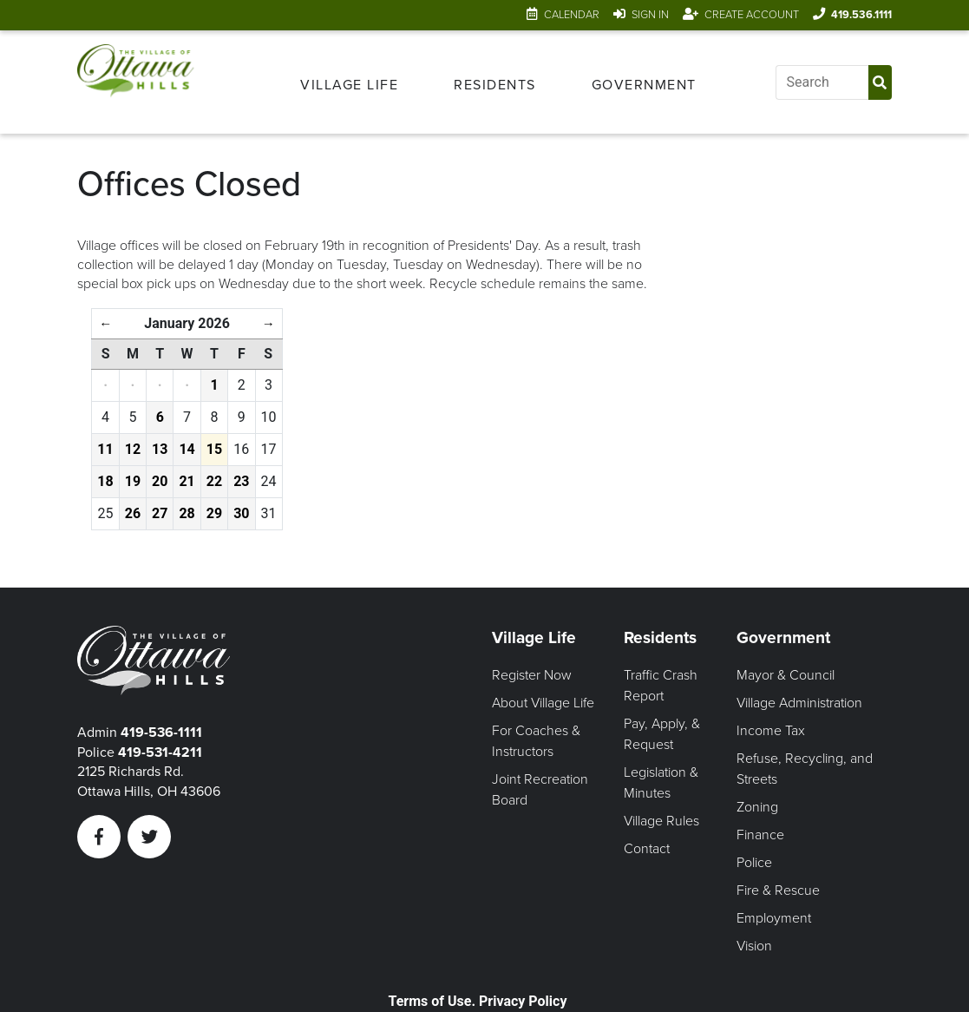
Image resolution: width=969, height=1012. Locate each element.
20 (159, 481)
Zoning (757, 807)
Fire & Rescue (778, 890)
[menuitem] (349, 82)
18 (105, 481)
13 (159, 449)
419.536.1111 (861, 15)
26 (133, 513)
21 (186, 481)
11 (105, 449)
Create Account (751, 15)
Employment (774, 918)
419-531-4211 (160, 752)
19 (133, 481)
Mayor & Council (786, 675)
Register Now (532, 675)
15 (214, 449)
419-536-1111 (161, 732)
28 (186, 513)
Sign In (650, 15)
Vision (754, 946)
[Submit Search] (880, 82)
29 (214, 513)
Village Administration (799, 703)
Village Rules (661, 821)
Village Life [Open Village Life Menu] (349, 85)
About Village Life (543, 703)
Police (754, 862)
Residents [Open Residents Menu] (495, 85)
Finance (760, 835)
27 (159, 513)
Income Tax (771, 730)
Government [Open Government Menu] (644, 85)
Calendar (571, 15)
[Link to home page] (135, 82)
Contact (647, 849)
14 (186, 449)
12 (133, 449)
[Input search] (822, 82)
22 (214, 481)
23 (241, 481)
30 (241, 513)
